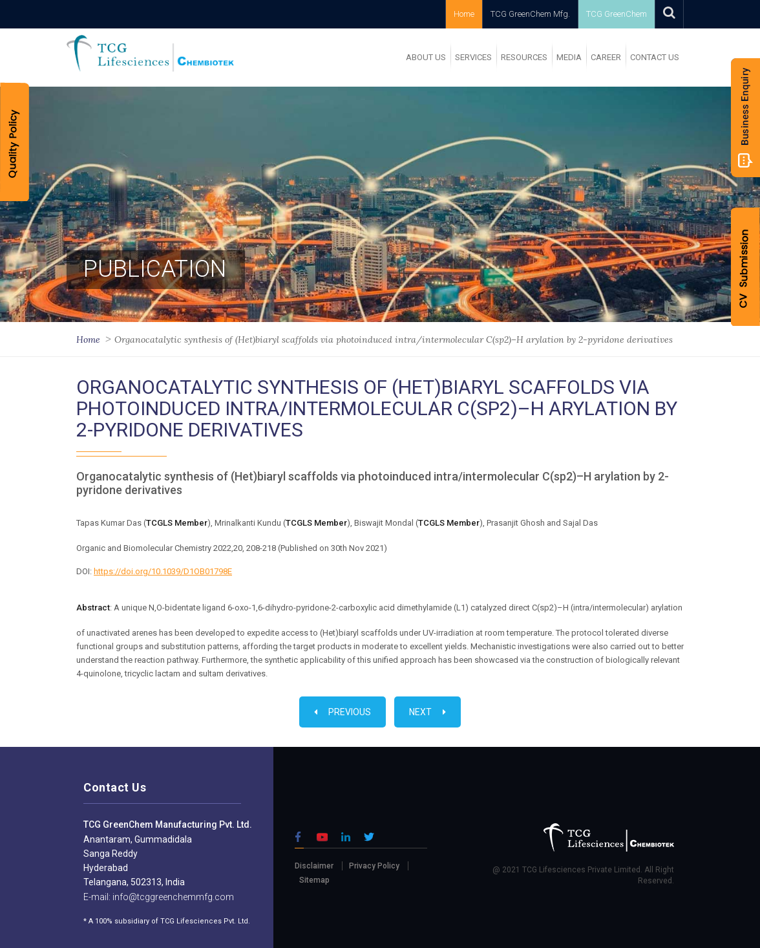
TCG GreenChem (616, 14)
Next (427, 712)
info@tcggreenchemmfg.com (172, 897)
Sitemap (314, 880)
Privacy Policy (374, 865)
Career (606, 57)
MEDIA (569, 57)
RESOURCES (524, 57)
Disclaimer (314, 865)
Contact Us (654, 57)
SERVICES (473, 57)
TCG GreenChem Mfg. (530, 14)
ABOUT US (426, 57)
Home (464, 14)
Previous (342, 712)
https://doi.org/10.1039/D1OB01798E (163, 571)
